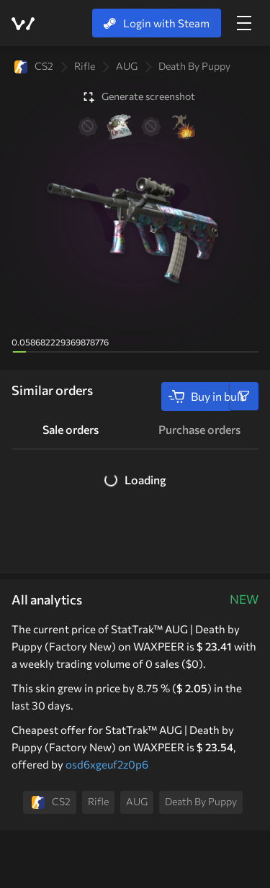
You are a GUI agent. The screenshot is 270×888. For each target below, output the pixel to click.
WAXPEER (23, 23)
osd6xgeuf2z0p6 (107, 764)
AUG (127, 66)
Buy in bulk (207, 396)
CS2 (33, 66)
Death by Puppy (194, 66)
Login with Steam (157, 23)
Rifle (84, 66)
